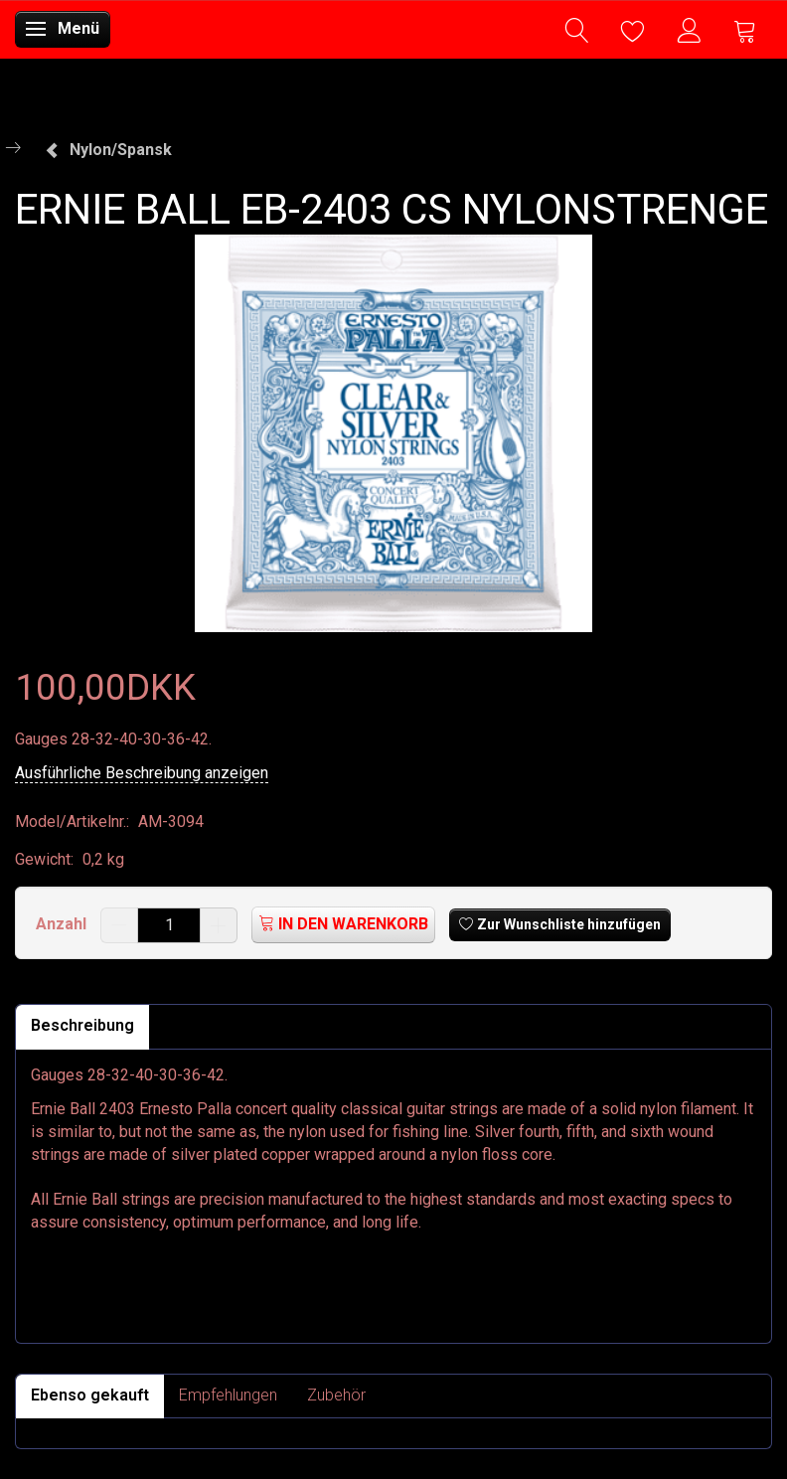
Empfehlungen (228, 1395)
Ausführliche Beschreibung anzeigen (141, 772)
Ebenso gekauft (90, 1395)
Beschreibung (82, 1025)
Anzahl (63, 923)
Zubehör (336, 1395)
